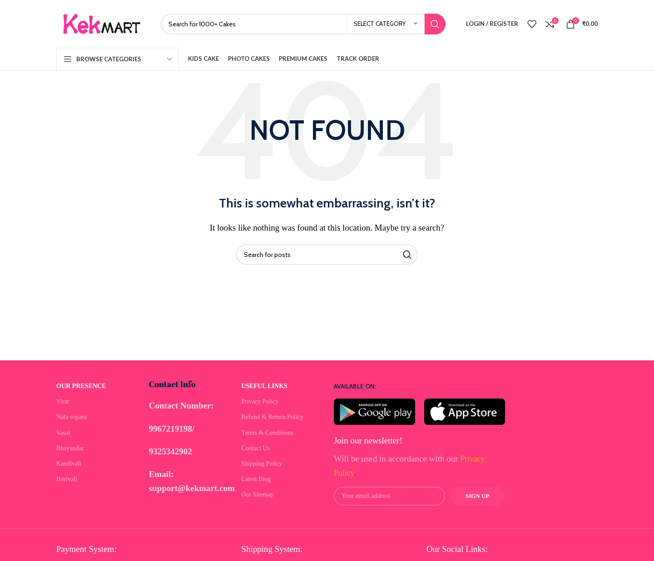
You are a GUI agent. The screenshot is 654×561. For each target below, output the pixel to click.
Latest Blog (256, 479)
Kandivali (68, 463)
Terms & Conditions (267, 432)
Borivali (66, 479)
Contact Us (255, 448)
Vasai (63, 432)
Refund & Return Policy (272, 416)
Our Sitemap (257, 494)
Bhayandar (70, 448)
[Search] (303, 24)
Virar (62, 401)
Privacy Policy (259, 401)
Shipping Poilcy (261, 463)
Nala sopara (71, 416)
